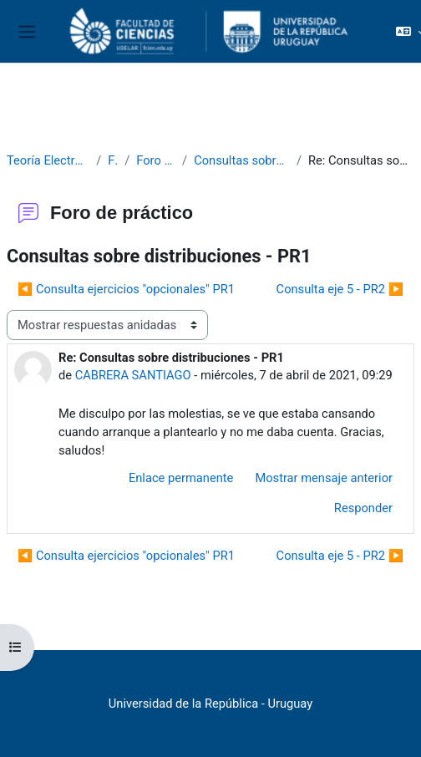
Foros (113, 160)
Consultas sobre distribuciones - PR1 (242, 160)
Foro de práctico (155, 160)
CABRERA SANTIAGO (133, 375)
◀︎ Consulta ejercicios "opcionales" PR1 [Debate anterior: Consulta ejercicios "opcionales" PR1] (126, 289)
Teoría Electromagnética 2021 (48, 160)
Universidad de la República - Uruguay (210, 703)
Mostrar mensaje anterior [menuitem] (324, 477)
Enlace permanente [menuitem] (181, 477)
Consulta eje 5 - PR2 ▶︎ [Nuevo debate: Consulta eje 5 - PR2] (339, 289)
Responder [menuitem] (363, 508)
